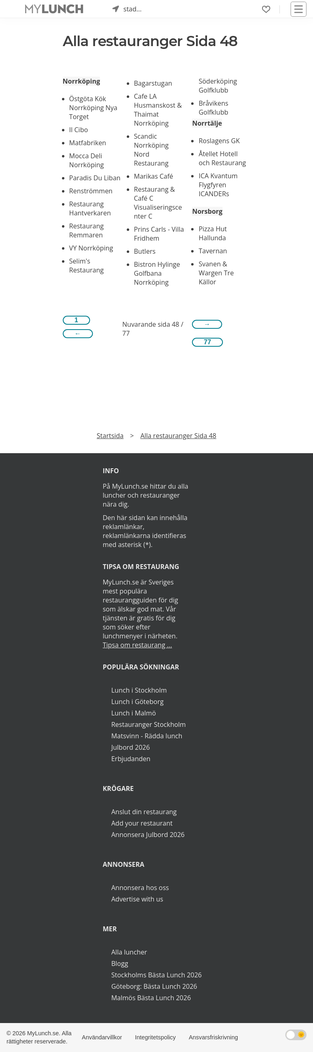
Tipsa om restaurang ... (137, 644)
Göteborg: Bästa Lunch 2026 (154, 986)
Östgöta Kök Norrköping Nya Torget (93, 107)
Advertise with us (137, 899)
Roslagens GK (219, 140)
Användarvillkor (102, 1037)
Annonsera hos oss (140, 887)
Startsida (110, 435)
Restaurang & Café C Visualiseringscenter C (158, 203)
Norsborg (207, 211)
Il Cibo (78, 129)
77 (207, 342)
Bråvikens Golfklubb (213, 108)
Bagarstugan (153, 83)
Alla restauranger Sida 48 (178, 435)
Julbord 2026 (130, 747)
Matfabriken (87, 142)
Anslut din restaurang (144, 811)
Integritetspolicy (155, 1037)
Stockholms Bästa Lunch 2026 (156, 974)
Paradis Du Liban (95, 177)
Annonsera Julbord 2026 (148, 834)
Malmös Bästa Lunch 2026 (151, 997)
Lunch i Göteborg (137, 701)
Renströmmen (91, 190)
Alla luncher (129, 952)
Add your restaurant (142, 823)
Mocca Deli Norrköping (86, 160)
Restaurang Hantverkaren (90, 208)
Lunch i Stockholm (139, 690)
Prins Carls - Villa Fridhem (159, 234)
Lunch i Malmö (133, 713)
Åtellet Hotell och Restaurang (222, 158)
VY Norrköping (91, 248)
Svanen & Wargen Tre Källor (216, 272)
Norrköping (81, 81)
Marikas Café (153, 176)
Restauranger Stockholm (148, 724)
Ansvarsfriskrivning (213, 1037)
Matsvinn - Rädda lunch (146, 735)
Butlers (145, 251)
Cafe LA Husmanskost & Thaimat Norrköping (158, 110)
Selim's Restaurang (86, 266)
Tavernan (212, 250)
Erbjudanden (130, 758)
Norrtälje (207, 123)
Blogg (119, 963)
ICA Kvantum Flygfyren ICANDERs (218, 184)
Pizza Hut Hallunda (212, 233)
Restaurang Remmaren (86, 230)
